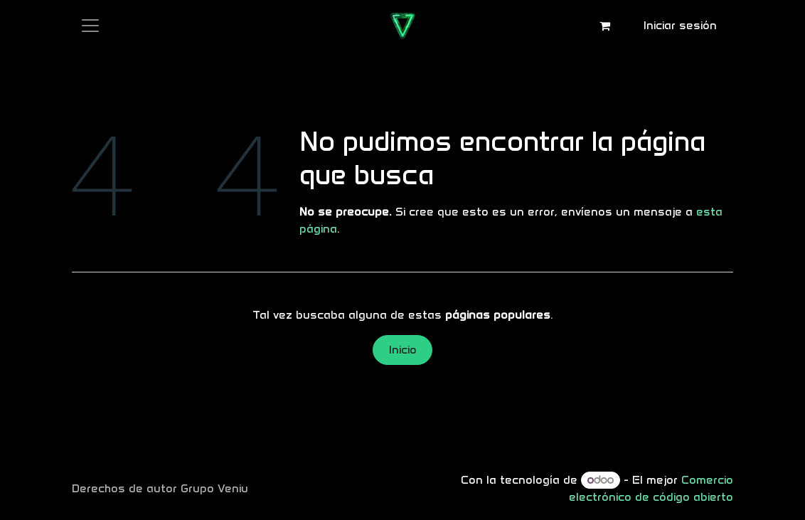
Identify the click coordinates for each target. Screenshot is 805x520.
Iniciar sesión (680, 25)
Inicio (403, 349)
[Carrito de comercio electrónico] (605, 25)
